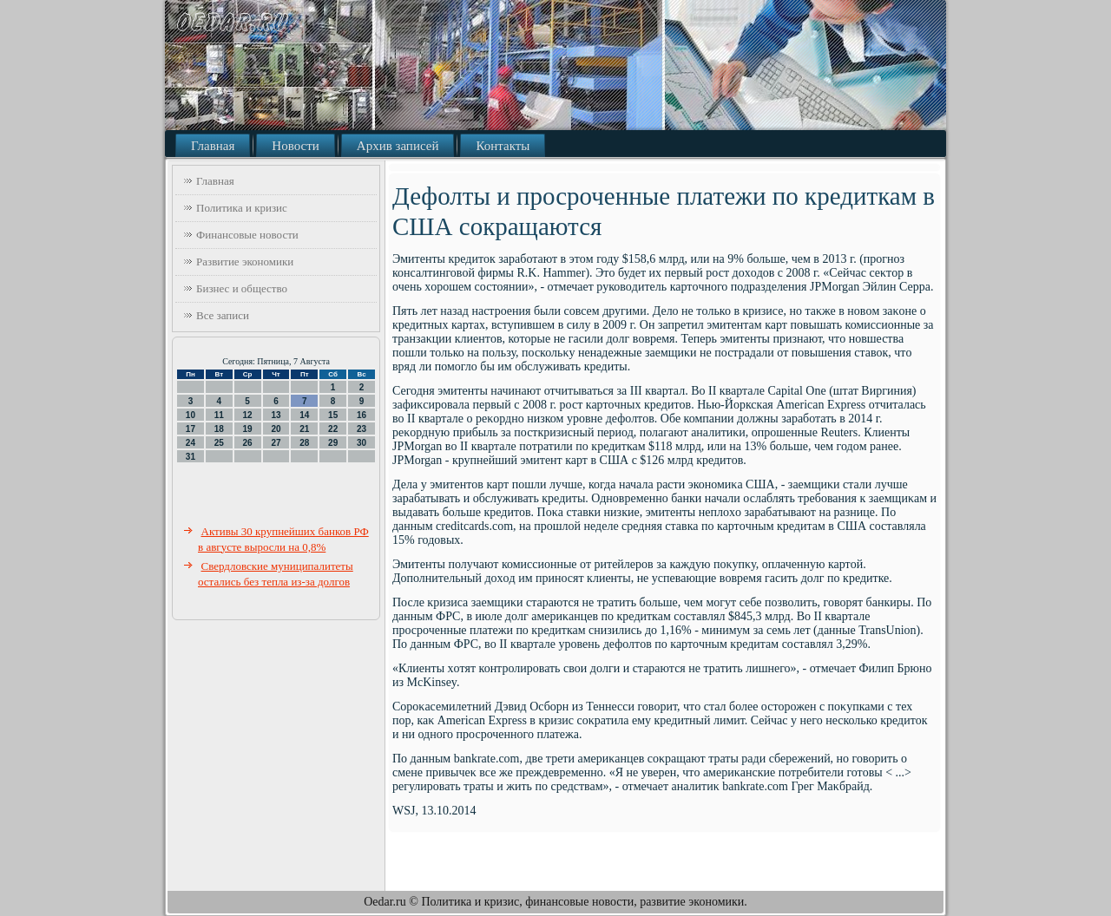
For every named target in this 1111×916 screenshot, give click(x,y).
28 (304, 443)
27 (275, 443)
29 (333, 443)
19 (248, 429)
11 (219, 415)
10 (190, 415)
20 (275, 429)
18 (219, 429)
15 (333, 415)
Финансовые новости (247, 234)
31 (190, 456)
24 (190, 443)
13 (275, 415)
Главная (212, 146)
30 (361, 443)
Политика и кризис (241, 207)
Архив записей (398, 146)
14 (304, 415)
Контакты (502, 146)
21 (304, 429)
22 (333, 429)
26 (248, 443)
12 (248, 415)
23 (361, 429)
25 (219, 443)
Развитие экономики (244, 261)
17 (190, 429)
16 (361, 415)
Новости (295, 146)
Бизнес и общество (241, 288)
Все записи (222, 315)
